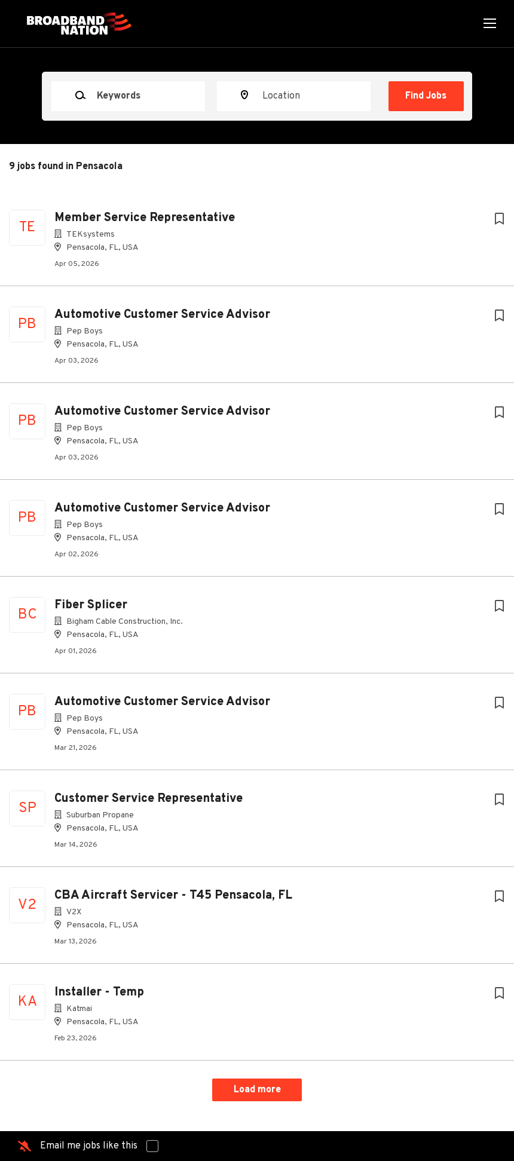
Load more (257, 1090)
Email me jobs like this (88, 1146)
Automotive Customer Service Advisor (162, 315)
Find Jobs (425, 96)
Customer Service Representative (148, 799)
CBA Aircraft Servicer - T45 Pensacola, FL (173, 895)
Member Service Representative (144, 218)
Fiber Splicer (90, 605)
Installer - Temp (99, 992)
